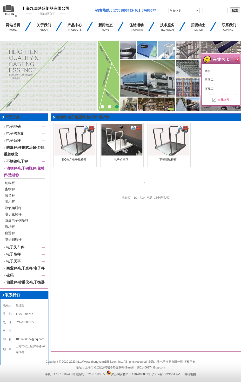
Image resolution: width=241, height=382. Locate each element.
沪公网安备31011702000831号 (128, 374)
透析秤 (10, 227)
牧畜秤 (10, 195)
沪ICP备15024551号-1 (166, 374)
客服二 (209, 79)
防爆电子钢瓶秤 (16, 220)
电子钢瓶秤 (13, 239)
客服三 (209, 88)
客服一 (209, 71)
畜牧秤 (10, 189)
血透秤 (10, 233)
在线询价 (223, 99)
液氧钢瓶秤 (13, 208)
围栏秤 (10, 202)
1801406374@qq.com (30, 339)
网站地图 (190, 374)
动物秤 (10, 183)
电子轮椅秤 (13, 214)
